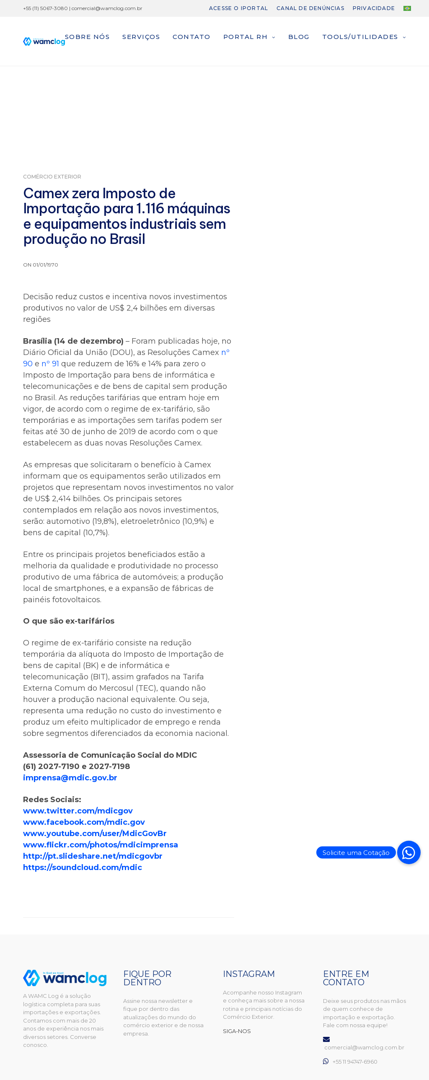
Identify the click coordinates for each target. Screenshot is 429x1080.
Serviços (141, 37)
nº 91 (50, 363)
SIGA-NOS (237, 1031)
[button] (409, 852)
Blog (299, 37)
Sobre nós (87, 37)
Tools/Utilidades (360, 37)
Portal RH (245, 37)
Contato (192, 37)
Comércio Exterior (52, 176)
